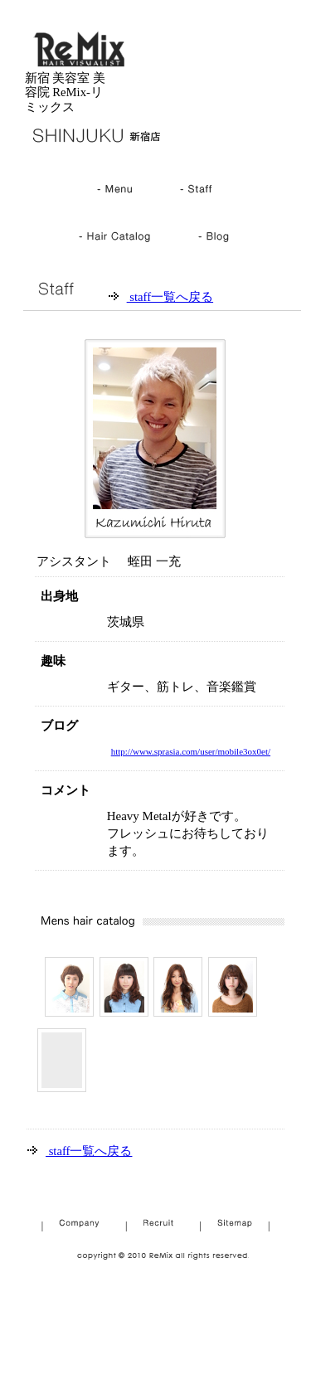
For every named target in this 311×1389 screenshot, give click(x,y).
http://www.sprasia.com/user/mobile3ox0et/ (190, 751)
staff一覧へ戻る (170, 297)
